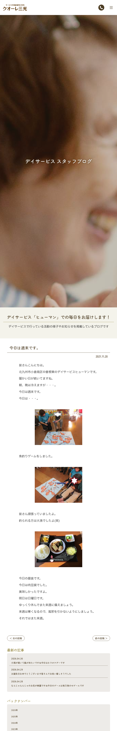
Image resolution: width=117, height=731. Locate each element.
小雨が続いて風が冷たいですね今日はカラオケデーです (58, 661)
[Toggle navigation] (111, 7)
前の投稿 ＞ (101, 638)
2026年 (15, 714)
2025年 (15, 720)
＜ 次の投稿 (16, 638)
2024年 (15, 727)
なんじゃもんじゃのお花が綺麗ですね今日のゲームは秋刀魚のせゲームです (58, 685)
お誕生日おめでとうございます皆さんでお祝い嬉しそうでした (58, 671)
